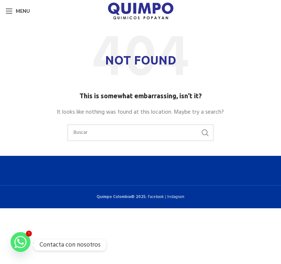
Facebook (156, 197)
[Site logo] (140, 11)
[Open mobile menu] (18, 11)
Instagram (175, 197)
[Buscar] (140, 132)
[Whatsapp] (20, 245)
